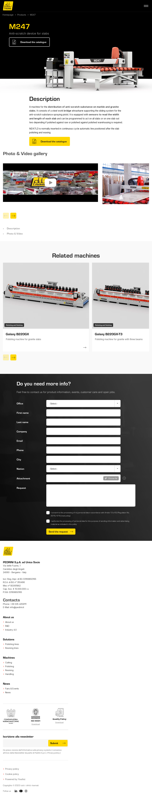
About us (9, 622)
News (8, 692)
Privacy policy (53, 753)
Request (21, 488)
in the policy (72, 524)
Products (21, 14)
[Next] (13, 216)
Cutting (8, 662)
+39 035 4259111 (18, 604)
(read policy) (65, 515)
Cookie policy (12, 774)
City (19, 459)
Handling (9, 674)
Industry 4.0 (11, 630)
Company (22, 431)
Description (13, 228)
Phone (20, 450)
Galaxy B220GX (17, 334)
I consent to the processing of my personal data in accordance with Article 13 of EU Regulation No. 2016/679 (90, 514)
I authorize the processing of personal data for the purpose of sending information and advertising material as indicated (90, 522)
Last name (22, 422)
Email (20, 440)
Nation (20, 468)
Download (36, 724)
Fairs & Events (12, 688)
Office (20, 403)
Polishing (9, 666)
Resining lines (12, 648)
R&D (7, 626)
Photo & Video (15, 233)
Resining (9, 670)
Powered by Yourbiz (15, 779)
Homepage (8, 14)
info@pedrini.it (17, 607)
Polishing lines (12, 644)
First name (23, 412)
